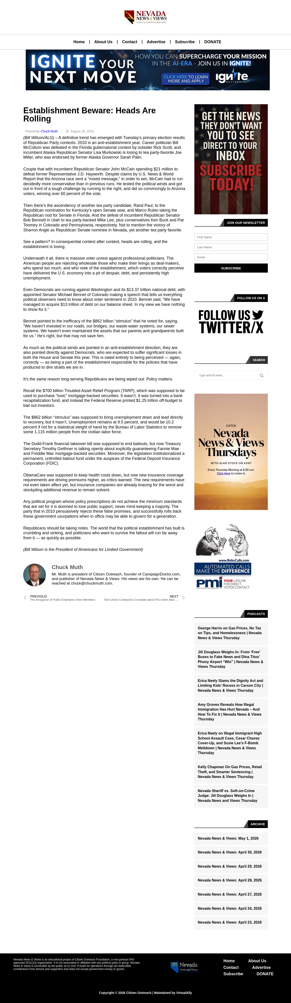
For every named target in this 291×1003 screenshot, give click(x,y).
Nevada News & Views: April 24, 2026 (230, 908)
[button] (143, 87)
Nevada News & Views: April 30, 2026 (230, 852)
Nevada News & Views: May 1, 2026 (228, 838)
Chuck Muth (50, 131)
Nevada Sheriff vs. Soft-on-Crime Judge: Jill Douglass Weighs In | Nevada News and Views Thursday (227, 796)
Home (79, 42)
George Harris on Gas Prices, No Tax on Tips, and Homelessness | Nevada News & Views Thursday (230, 633)
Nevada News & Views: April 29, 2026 (230, 866)
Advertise (156, 42)
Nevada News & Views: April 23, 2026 (230, 922)
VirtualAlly (184, 993)
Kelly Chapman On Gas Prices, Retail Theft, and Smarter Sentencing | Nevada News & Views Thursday (230, 772)
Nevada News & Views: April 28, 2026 (230, 880)
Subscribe (185, 42)
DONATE (212, 42)
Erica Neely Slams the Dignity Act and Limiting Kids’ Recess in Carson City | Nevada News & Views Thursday (230, 685)
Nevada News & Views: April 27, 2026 (230, 894)
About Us (103, 42)
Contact (129, 42)
